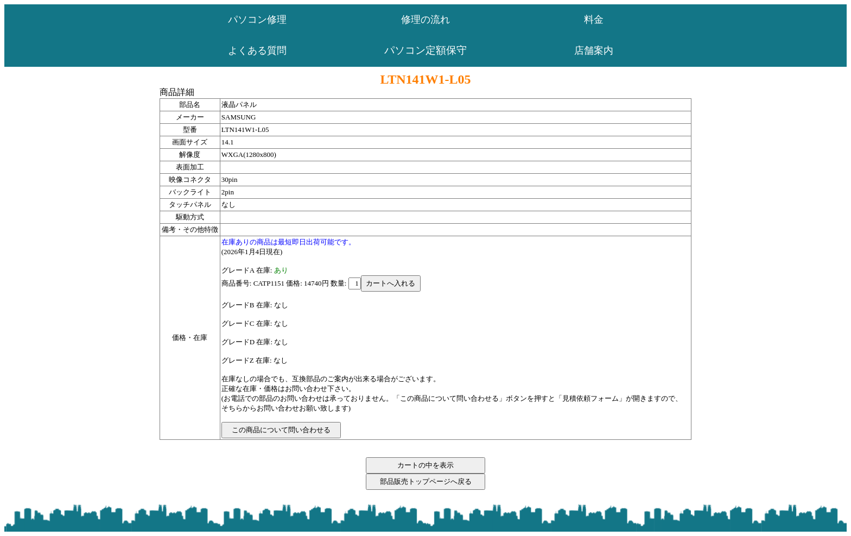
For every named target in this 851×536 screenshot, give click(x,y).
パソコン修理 (257, 19)
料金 (594, 19)
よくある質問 (257, 50)
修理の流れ (425, 19)
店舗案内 (593, 50)
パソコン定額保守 (425, 50)
